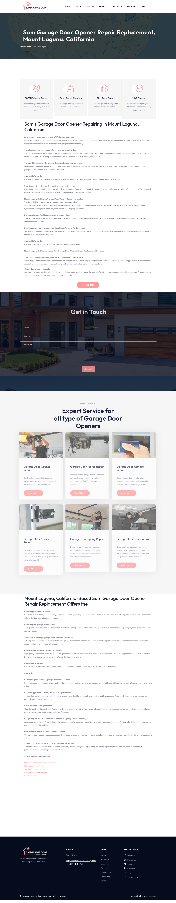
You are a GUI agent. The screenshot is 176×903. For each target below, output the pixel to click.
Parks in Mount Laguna (33, 776)
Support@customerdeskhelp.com (81, 860)
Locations (131, 6)
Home (67, 6)
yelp (127, 874)
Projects (103, 6)
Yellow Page (131, 879)
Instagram (130, 860)
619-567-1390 (88, 285)
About (78, 6)
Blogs (143, 6)
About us (105, 860)
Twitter (129, 865)
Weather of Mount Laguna (35, 769)
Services (90, 6)
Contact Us (117, 6)
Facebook (130, 855)
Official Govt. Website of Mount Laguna (40, 763)
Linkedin (129, 870)
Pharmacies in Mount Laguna (36, 772)
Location (30, 47)
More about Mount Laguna (35, 766)
